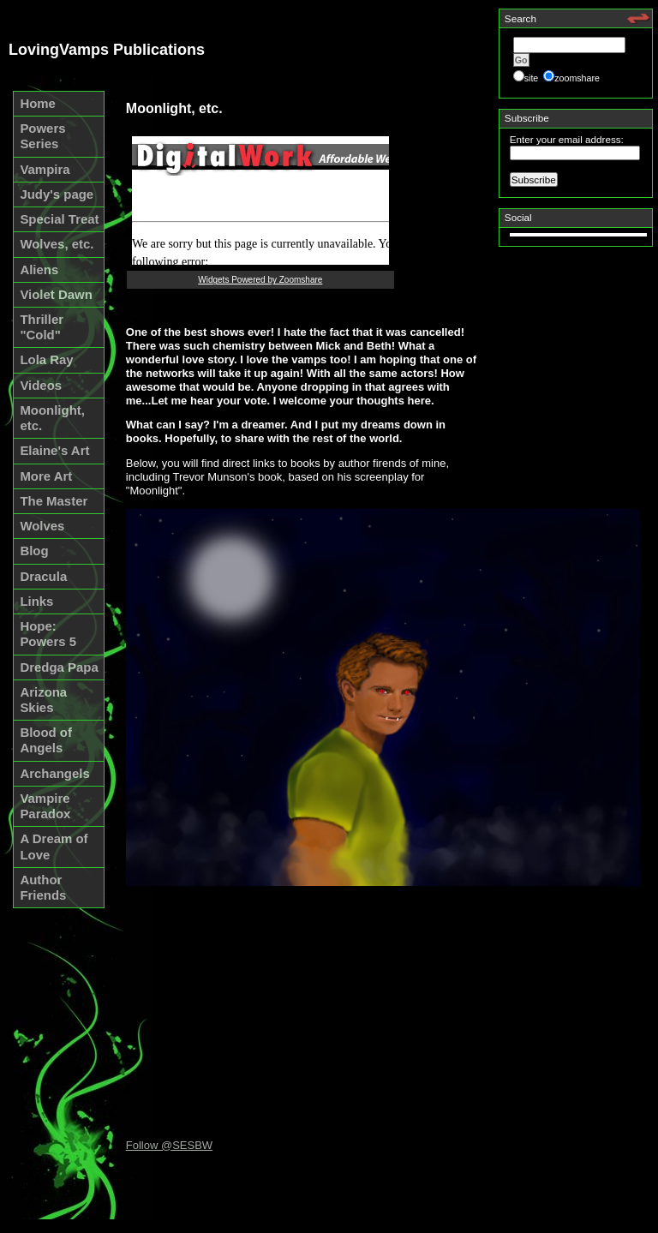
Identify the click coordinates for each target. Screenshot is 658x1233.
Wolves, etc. (56, 243)
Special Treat (59, 219)
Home (38, 103)
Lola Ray (46, 359)
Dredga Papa (59, 667)
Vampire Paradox (45, 806)
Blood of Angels (46, 740)
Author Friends (43, 887)
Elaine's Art (54, 450)
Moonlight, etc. (52, 418)
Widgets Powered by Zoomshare (260, 279)
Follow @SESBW (169, 1145)
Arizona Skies (43, 700)
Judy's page (56, 194)
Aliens (39, 269)
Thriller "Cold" (41, 327)
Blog (34, 550)
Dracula (43, 576)
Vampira (44, 169)
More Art (46, 476)
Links (36, 601)
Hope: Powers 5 (48, 634)
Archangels (54, 773)
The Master (53, 501)
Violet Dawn (56, 294)
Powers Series (42, 136)
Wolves (42, 525)
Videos (41, 385)
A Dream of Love (53, 846)
